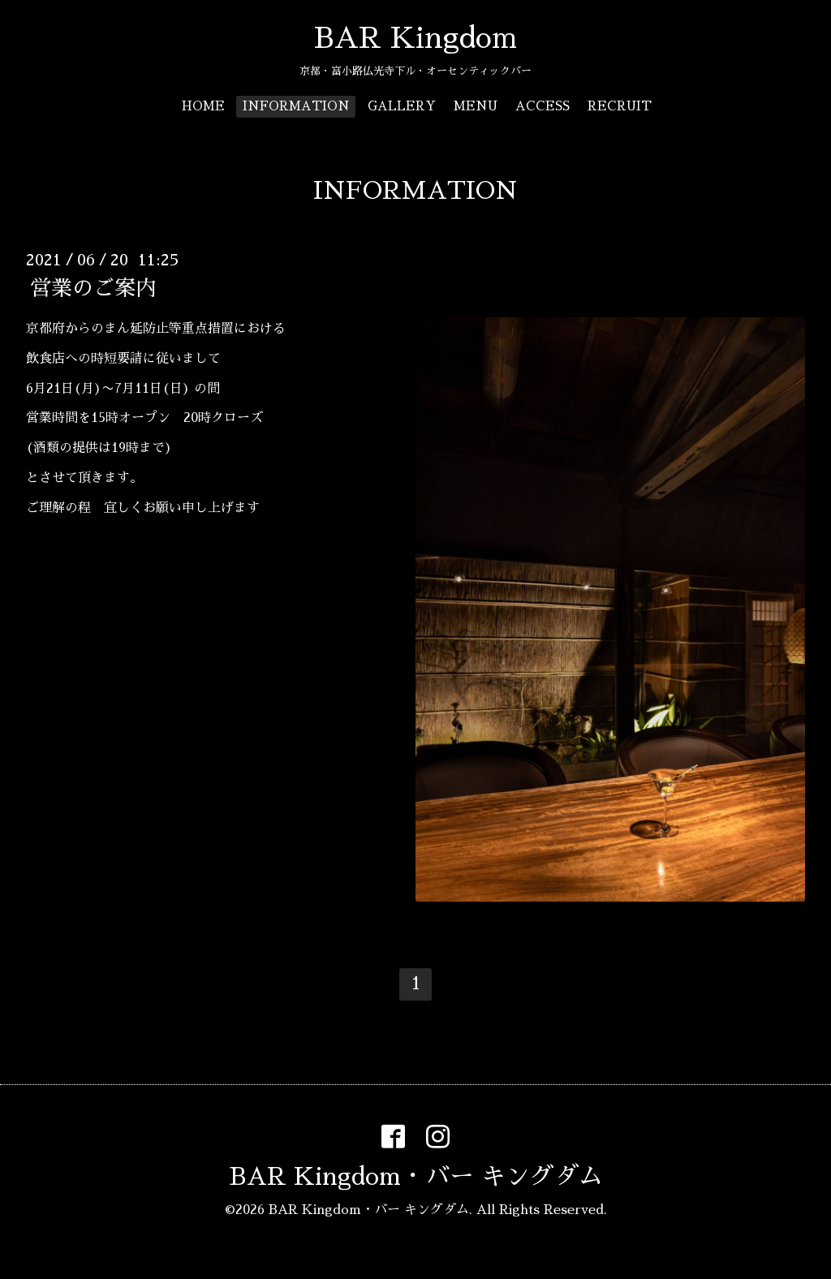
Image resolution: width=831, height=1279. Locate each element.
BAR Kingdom (415, 38)
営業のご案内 (93, 288)
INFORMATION (296, 106)
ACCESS (542, 106)
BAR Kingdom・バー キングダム (416, 1177)
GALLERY (402, 106)
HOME (203, 106)
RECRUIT (620, 106)
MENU (475, 106)
